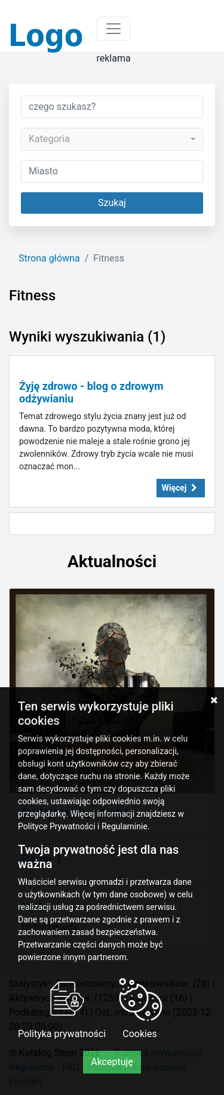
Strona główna (49, 258)
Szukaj (112, 202)
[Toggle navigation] (113, 29)
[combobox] (112, 139)
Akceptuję (112, 1062)
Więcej (181, 488)
